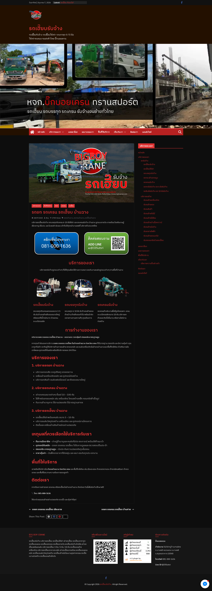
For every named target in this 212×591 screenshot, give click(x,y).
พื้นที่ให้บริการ (104, 132)
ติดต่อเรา (134, 132)
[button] (62, 132)
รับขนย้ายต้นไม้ (149, 213)
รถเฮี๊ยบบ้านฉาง (90, 218)
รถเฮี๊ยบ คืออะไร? (67, 2)
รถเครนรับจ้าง (149, 182)
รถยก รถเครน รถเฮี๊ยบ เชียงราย (45, 509)
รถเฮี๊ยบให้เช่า (149, 169)
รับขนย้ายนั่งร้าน (150, 227)
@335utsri (166, 564)
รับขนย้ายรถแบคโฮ (151, 236)
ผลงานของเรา (88, 132)
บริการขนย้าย (146, 196)
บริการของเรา (55, 132)
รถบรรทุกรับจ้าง (150, 173)
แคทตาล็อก (73, 132)
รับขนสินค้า (148, 209)
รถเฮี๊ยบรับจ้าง (45, 28)
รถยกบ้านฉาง (68, 218)
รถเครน (64, 206)
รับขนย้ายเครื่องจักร (151, 200)
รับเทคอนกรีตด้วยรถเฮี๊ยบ (154, 240)
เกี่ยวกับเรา (118, 132)
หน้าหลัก (41, 132)
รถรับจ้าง (144, 160)
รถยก (56, 206)
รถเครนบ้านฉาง (79, 218)
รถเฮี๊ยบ (71, 206)
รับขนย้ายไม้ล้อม (150, 218)
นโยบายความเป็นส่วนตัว (150, 263)
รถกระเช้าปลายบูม (151, 178)
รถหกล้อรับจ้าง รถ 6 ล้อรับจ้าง (155, 186)
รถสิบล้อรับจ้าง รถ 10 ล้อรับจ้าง (156, 191)
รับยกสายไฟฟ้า (149, 231)
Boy (47, 218)
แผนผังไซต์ (146, 132)
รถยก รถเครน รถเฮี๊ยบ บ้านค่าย (117, 509)
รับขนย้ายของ (149, 204)
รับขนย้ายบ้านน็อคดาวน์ (153, 222)
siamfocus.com (136, 560)
